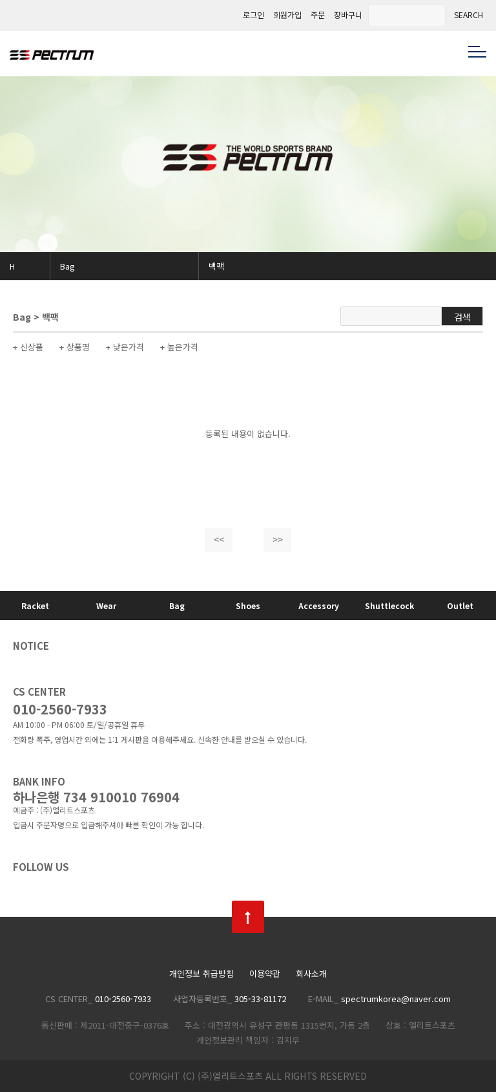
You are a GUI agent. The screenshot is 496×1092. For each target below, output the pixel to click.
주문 (318, 15)
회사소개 (311, 974)
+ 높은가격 (179, 347)
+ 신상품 (28, 347)
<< (219, 539)
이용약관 (264, 974)
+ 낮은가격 (125, 347)
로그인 (253, 15)
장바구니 (348, 15)
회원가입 (287, 15)
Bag (67, 266)
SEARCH (468, 15)
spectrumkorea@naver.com (396, 998)
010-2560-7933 (60, 709)
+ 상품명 (74, 347)
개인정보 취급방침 (201, 974)
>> (278, 539)
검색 (462, 316)
